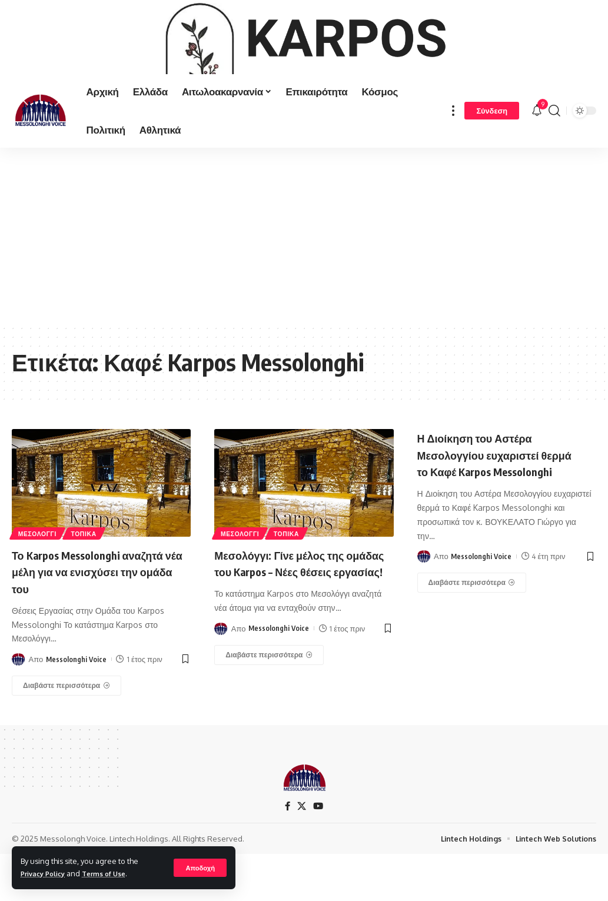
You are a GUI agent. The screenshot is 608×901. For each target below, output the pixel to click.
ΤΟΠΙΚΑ (95, 577)
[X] (302, 852)
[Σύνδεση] (491, 157)
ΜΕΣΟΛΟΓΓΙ (41, 577)
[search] (554, 157)
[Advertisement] (304, 282)
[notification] (537, 157)
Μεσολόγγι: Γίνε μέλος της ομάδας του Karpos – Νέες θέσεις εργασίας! (293, 617)
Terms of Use (113, 873)
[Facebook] (287, 852)
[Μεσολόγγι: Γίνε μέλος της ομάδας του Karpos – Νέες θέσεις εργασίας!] (269, 717)
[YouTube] (319, 852)
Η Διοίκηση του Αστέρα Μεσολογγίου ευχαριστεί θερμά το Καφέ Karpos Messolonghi (492, 508)
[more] (453, 157)
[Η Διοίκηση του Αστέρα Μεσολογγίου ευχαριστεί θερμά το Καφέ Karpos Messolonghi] (472, 646)
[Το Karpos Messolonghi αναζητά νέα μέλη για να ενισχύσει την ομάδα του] (66, 732)
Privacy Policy (46, 873)
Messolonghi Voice (77, 705)
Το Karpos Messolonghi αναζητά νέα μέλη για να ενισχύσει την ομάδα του (86, 617)
